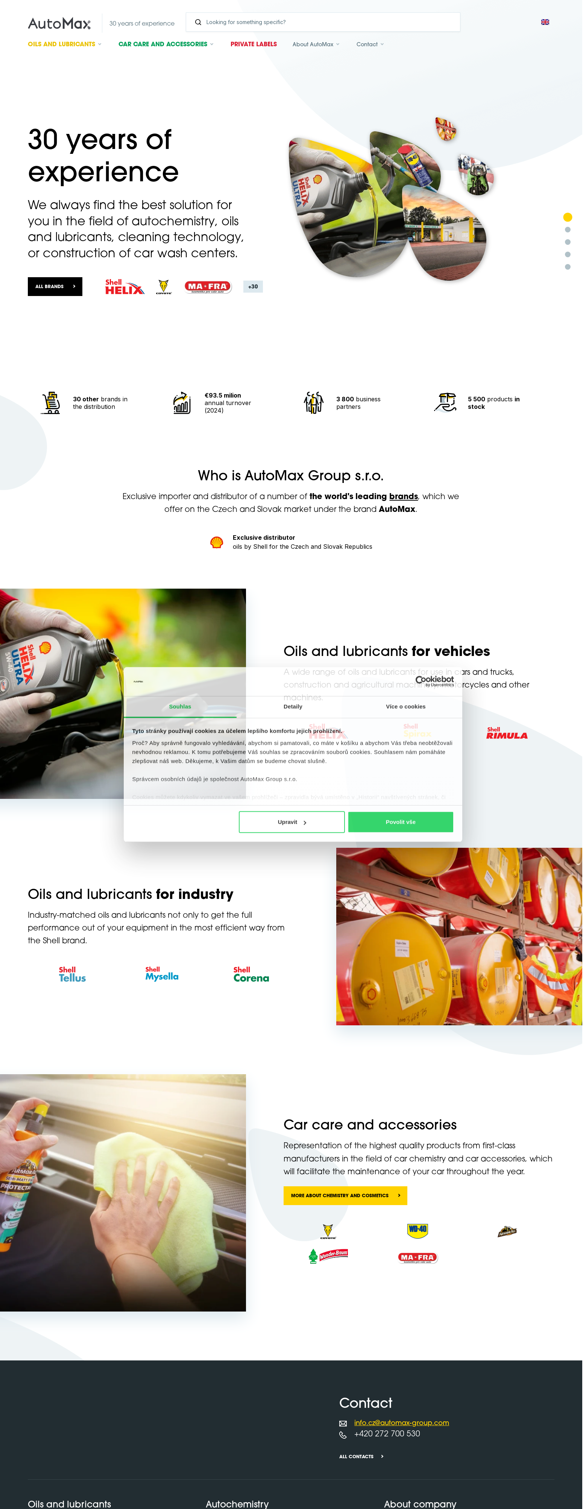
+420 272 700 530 (387, 1434)
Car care (162, 45)
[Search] (326, 22)
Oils (61, 45)
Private (254, 45)
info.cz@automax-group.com (401, 1423)
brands (403, 497)
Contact (367, 45)
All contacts (356, 1457)
